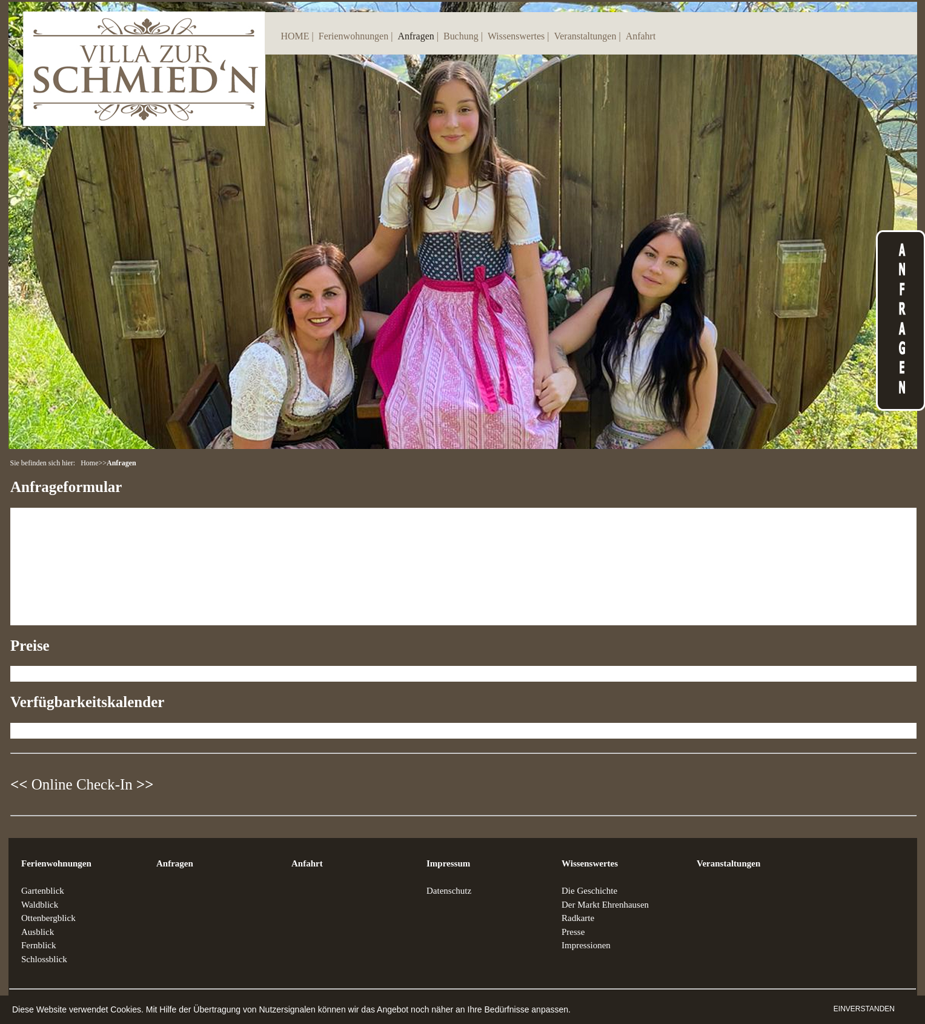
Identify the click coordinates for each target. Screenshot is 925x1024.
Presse (573, 932)
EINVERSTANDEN (864, 1009)
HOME (295, 36)
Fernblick (38, 945)
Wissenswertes (516, 36)
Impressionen (586, 945)
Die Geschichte (589, 891)
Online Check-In (82, 784)
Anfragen (415, 36)
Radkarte (578, 918)
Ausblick (37, 932)
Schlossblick (44, 959)
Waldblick (39, 904)
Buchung (461, 36)
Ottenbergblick (48, 918)
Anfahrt (641, 36)
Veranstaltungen (585, 36)
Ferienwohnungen (353, 36)
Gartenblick (42, 891)
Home (89, 463)
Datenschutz (448, 891)
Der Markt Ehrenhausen (605, 904)
